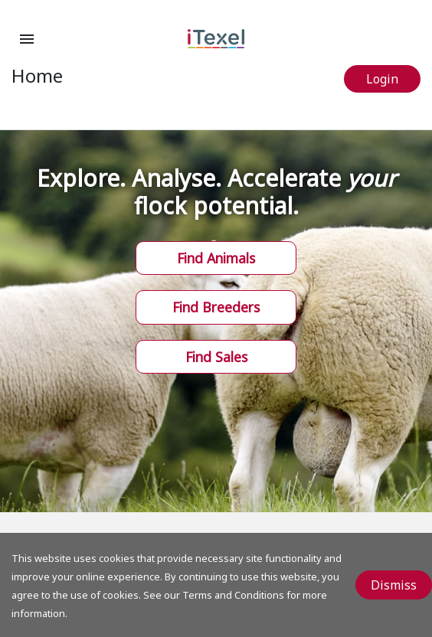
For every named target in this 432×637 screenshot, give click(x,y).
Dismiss (394, 585)
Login (382, 78)
